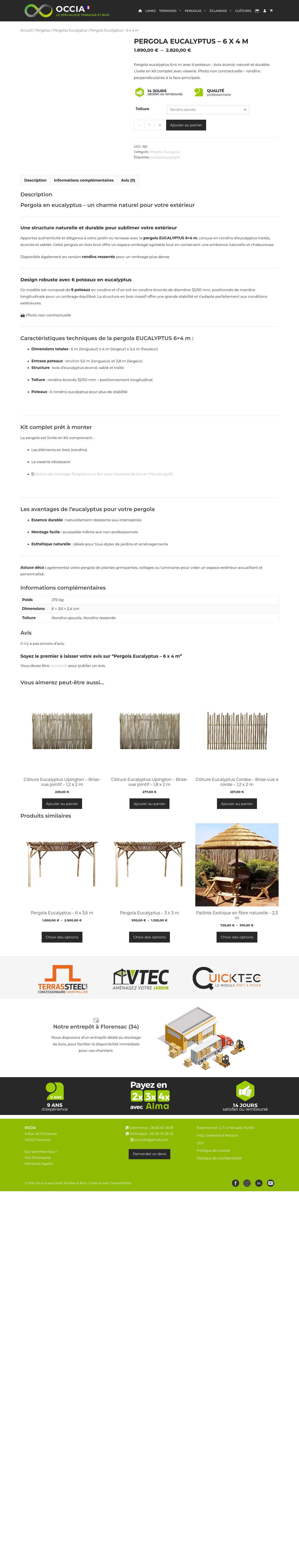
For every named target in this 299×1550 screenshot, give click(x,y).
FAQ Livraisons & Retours (217, 1147)
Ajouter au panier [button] (62, 814)
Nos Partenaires (38, 1169)
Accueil (26, 30)
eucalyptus (159, 157)
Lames (150, 11)
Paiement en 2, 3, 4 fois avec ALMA (225, 1139)
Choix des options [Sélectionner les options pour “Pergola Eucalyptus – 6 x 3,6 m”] (62, 948)
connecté (58, 677)
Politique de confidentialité (219, 1169)
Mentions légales (39, 1175)
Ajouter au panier (186, 125)
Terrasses (171, 11)
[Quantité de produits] (150, 125)
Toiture (142, 109)
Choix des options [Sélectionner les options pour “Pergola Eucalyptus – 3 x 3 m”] (149, 948)
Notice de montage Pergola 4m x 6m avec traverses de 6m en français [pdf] (102, 485)
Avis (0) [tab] (128, 191)
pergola (174, 157)
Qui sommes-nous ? (41, 1163)
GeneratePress (120, 1194)
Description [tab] (35, 191)
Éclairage (222, 11)
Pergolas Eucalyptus (70, 30)
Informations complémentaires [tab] (84, 191)
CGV (200, 1154)
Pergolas (196, 11)
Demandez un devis (149, 1165)
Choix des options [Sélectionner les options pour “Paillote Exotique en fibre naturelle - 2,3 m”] (237, 948)
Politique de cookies (213, 1162)
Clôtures (243, 11)
